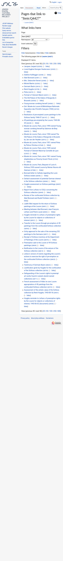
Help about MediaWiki (9, 45)
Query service (6, 30)
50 (47, 64)
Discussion (29, 8)
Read (38, 8)
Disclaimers (49, 318)
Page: (23, 32)
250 (54, 64)
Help (59, 13)
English (54, 2)
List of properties (7, 42)
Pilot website (6, 28)
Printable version (7, 56)
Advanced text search (9, 33)
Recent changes (7, 47)
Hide (23, 53)
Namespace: (26, 40)
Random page (6, 26)
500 (58, 64)
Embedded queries (8, 38)
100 (50, 64)
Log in (60, 2)
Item (21, 8)
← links (46, 66)
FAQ (3, 40)
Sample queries (7, 35)
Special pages (6, 54)
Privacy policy (25, 318)
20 (44, 64)
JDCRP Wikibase (7, 23)
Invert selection (27, 44)
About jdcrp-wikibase (37, 318)
